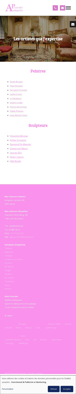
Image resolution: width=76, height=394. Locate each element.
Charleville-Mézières (13, 339)
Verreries (8, 263)
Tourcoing (9, 343)
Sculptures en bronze (13, 259)
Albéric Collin (16, 102)
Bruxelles (23, 324)
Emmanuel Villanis (19, 148)
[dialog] (38, 384)
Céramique (9, 281)
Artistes (8, 288)
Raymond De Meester (20, 144)
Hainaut (28, 327)
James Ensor (16, 94)
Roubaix (43, 339)
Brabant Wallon (54, 324)
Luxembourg (50, 327)
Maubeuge (23, 343)
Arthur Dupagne (18, 140)
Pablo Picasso (16, 111)
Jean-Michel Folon (18, 115)
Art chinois (9, 277)
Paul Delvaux (16, 85)
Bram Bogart (16, 81)
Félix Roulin (15, 161)
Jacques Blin (16, 152)
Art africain (9, 266)
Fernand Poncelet (18, 90)
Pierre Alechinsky (18, 106)
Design (7, 270)
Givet (27, 339)
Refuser (53, 389)
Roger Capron (17, 156)
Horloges (8, 255)
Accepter (67, 389)
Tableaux (8, 248)
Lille (34, 339)
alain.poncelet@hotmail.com (22, 237)
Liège (37, 327)
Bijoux (7, 285)
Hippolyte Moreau (19, 135)
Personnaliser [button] (7, 389)
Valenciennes (56, 339)
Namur (18, 327)
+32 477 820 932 (17, 233)
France (22, 336)
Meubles (8, 274)
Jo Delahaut (15, 98)
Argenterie (9, 252)
